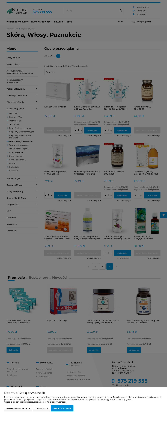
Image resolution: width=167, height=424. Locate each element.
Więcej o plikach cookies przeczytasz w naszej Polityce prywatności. (35, 402)
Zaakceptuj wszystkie (62, 408)
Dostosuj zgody (41, 408)
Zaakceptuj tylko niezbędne (18, 408)
